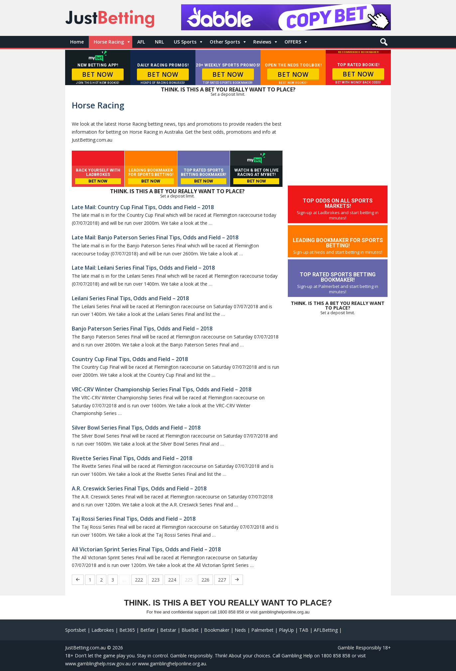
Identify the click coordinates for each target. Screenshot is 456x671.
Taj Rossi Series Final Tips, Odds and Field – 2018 (133, 518)
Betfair (147, 630)
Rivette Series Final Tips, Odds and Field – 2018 (132, 458)
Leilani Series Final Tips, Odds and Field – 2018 (130, 298)
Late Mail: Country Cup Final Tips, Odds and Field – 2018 (143, 207)
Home (77, 42)
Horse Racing (109, 42)
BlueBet (190, 630)
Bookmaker (216, 630)
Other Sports (225, 42)
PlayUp (286, 630)
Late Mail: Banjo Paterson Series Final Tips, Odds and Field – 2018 (155, 237)
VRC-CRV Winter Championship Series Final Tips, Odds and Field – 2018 (161, 389)
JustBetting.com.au (85, 647)
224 (172, 580)
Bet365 (127, 630)
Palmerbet (262, 630)
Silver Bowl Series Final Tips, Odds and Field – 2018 (136, 427)
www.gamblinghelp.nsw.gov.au (98, 663)
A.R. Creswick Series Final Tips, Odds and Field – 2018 (139, 488)
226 (205, 580)
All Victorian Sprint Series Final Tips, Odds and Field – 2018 (146, 549)
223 (156, 580)
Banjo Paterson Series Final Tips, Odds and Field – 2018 (142, 328)
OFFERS (293, 42)
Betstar (168, 630)
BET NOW (97, 74)
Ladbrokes (102, 630)
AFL (141, 42)
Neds (240, 630)
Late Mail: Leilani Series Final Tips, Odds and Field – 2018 (143, 267)
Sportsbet (75, 630)
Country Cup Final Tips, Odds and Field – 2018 (130, 359)
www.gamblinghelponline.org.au (172, 663)
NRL (159, 42)
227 (222, 580)
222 (139, 580)
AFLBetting (326, 630)
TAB (303, 630)
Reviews (262, 42)
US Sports (185, 42)
